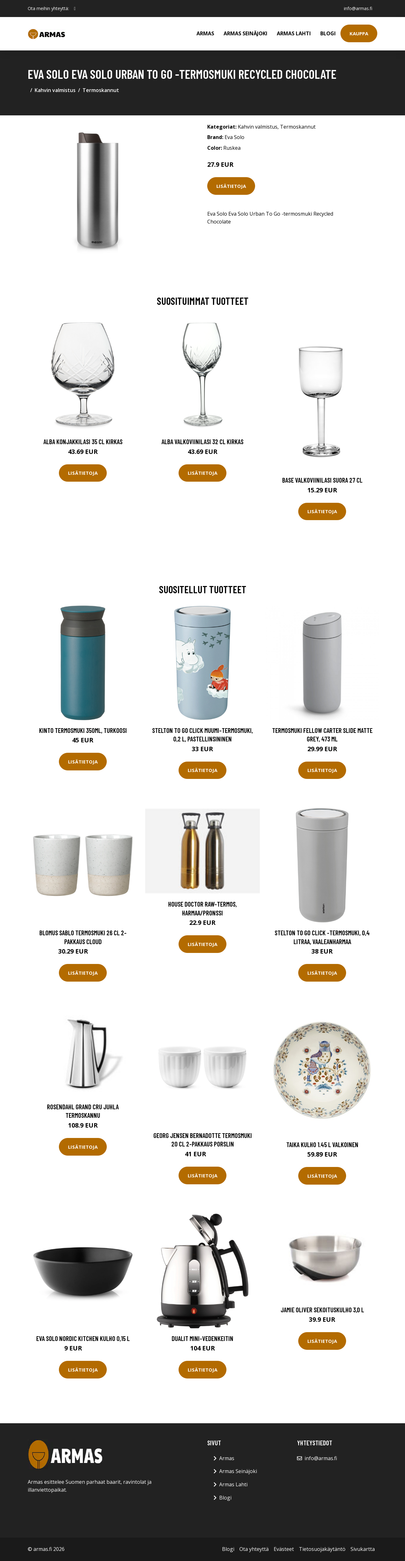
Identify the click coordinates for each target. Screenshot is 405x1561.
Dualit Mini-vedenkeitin (202, 1338)
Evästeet (284, 1549)
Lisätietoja (231, 186)
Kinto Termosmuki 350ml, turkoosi (83, 730)
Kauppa (359, 33)
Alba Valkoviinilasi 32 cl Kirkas (202, 441)
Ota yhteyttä (254, 1549)
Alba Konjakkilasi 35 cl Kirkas (83, 441)
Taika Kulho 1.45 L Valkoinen (322, 1144)
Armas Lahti (294, 33)
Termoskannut (101, 90)
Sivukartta (363, 1549)
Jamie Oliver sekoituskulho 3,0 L (322, 1310)
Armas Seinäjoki (245, 33)
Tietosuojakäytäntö (322, 1549)
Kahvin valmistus (55, 90)
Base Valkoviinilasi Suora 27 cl (322, 480)
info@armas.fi (358, 8)
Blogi (328, 33)
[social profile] (74, 9)
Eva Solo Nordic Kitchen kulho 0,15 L (83, 1338)
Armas (205, 33)
